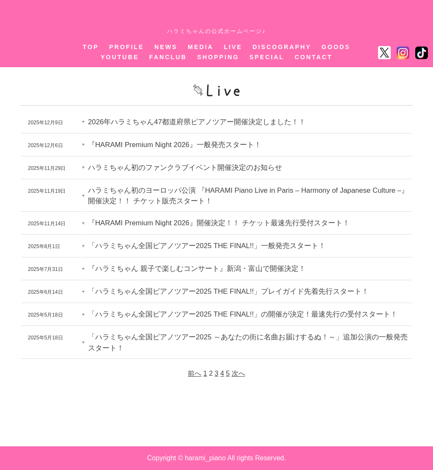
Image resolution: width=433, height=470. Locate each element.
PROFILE (126, 47)
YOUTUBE (120, 57)
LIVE (233, 47)
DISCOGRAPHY (281, 47)
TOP (90, 47)
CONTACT (313, 57)
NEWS (166, 47)
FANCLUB (168, 57)
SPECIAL (267, 57)
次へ (238, 373)
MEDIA (201, 47)
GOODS (336, 47)
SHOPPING (218, 57)
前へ (194, 373)
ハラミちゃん (217, 16)
